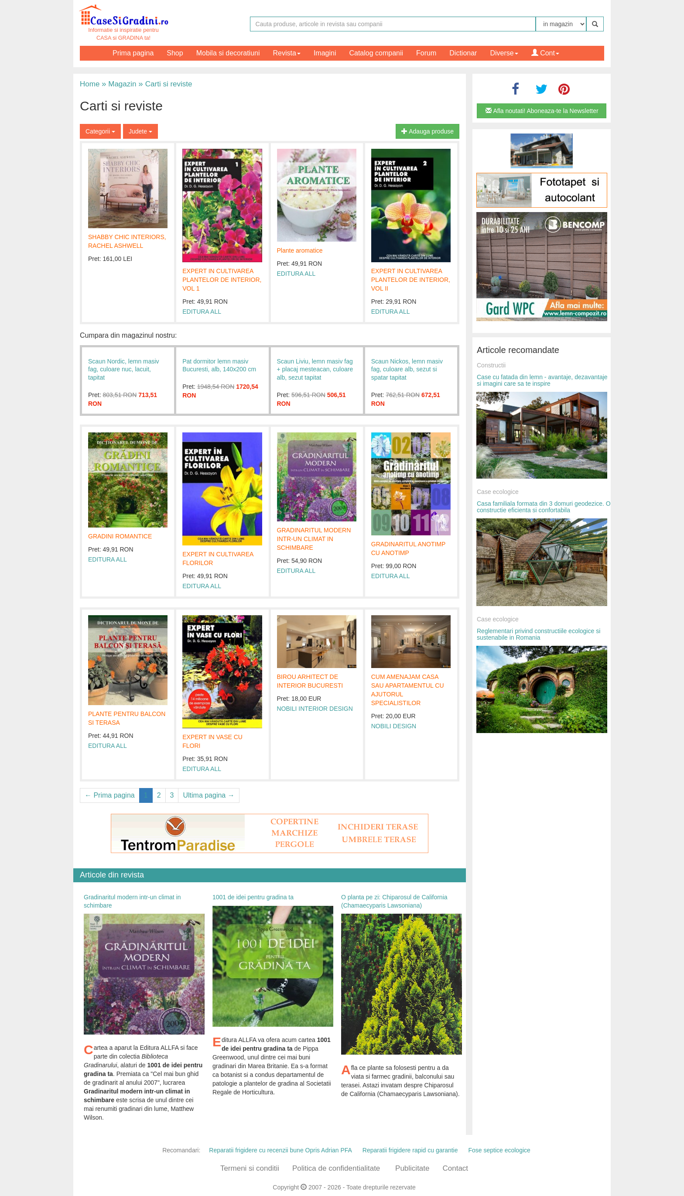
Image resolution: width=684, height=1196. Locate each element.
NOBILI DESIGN (393, 726)
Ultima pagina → (208, 795)
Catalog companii (376, 53)
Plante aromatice (300, 250)
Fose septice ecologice (499, 1150)
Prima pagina (133, 53)
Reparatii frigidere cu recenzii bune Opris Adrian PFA (280, 1150)
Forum (426, 53)
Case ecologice (498, 491)
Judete (140, 131)
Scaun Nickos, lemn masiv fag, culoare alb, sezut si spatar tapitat (407, 369)
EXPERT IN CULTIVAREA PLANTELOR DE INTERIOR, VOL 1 (221, 279)
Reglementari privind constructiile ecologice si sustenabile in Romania (538, 634)
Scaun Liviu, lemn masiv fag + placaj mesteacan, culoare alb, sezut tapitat (315, 369)
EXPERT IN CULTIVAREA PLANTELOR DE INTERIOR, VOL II (410, 279)
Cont (545, 53)
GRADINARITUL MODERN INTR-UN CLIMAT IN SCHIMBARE (314, 539)
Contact (455, 1168)
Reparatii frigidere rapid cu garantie (410, 1150)
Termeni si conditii (249, 1168)
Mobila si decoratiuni (228, 53)
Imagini (325, 53)
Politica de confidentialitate (336, 1168)
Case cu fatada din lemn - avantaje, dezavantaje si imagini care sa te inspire (542, 380)
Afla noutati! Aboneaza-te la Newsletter (542, 110)
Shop (175, 53)
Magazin (119, 84)
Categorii (100, 131)
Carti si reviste (165, 84)
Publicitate (412, 1168)
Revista (287, 53)
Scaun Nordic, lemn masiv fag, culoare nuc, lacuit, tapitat (123, 369)
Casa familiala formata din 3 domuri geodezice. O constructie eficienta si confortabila (544, 507)
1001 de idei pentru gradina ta (253, 897)
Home (89, 84)
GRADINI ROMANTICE (120, 536)
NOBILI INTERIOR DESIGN (315, 708)
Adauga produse (427, 131)
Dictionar (463, 53)
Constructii (491, 365)
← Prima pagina (110, 795)
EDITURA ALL (201, 311)
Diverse (504, 53)
